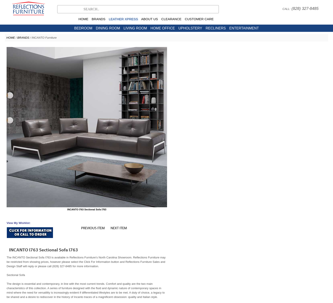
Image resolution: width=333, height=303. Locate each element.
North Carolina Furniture (122, 251)
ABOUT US (149, 19)
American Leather (190, 247)
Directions (212, 268)
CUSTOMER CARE (199, 19)
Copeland (212, 247)
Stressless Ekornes (137, 247)
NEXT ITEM (279, 49)
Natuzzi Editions (164, 247)
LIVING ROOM (135, 28)
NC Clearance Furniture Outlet (160, 251)
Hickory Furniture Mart (214, 251)
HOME (83, 19)
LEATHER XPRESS (123, 19)
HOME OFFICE (163, 28)
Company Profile (141, 268)
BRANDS (99, 19)
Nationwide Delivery (192, 268)
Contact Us (190, 251)
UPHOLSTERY (190, 28)
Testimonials (122, 268)
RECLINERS (216, 28)
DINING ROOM (108, 28)
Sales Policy (171, 268)
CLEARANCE (171, 19)
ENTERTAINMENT (244, 28)
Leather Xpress (232, 247)
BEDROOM (83, 28)
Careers (158, 268)
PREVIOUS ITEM (253, 49)
